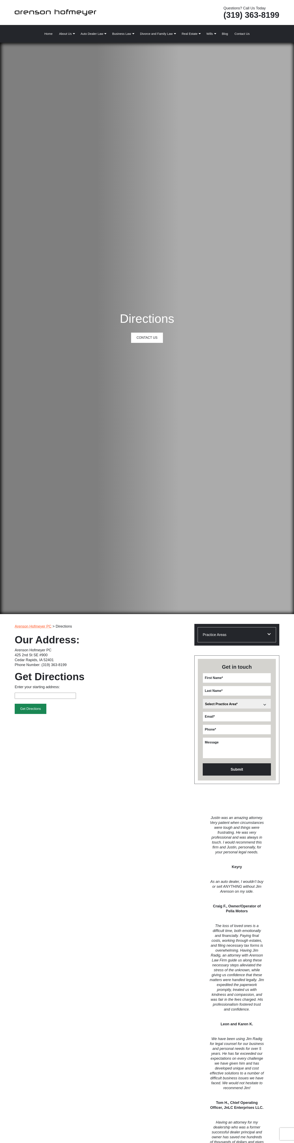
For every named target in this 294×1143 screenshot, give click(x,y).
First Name (214, 678)
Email (210, 716)
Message (212, 742)
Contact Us (242, 33)
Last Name (214, 690)
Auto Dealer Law (92, 33)
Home (48, 33)
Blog (225, 33)
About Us (65, 33)
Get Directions (30, 708)
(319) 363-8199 (251, 14)
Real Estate (190, 33)
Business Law (121, 33)
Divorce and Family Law (156, 33)
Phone (210, 729)
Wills (209, 33)
